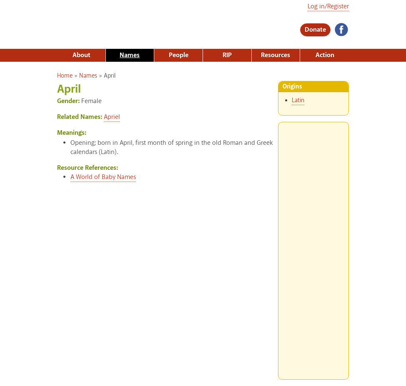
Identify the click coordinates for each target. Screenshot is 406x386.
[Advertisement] (313, 247)
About (81, 55)
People (178, 55)
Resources (275, 55)
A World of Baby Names (103, 177)
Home (65, 76)
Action (325, 55)
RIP (227, 55)
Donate (315, 29)
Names (130, 55)
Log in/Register (328, 6)
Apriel (112, 117)
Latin (298, 100)
